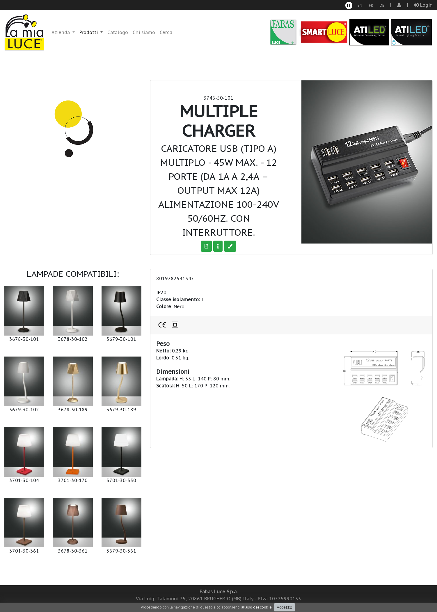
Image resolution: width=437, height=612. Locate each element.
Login (423, 5)
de (382, 5)
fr (371, 5)
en (360, 5)
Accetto (284, 607)
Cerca (166, 32)
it (349, 5)
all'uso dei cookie (256, 607)
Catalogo (117, 32)
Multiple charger (219, 120)
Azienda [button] (61, 32)
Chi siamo (144, 32)
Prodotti (89, 32)
